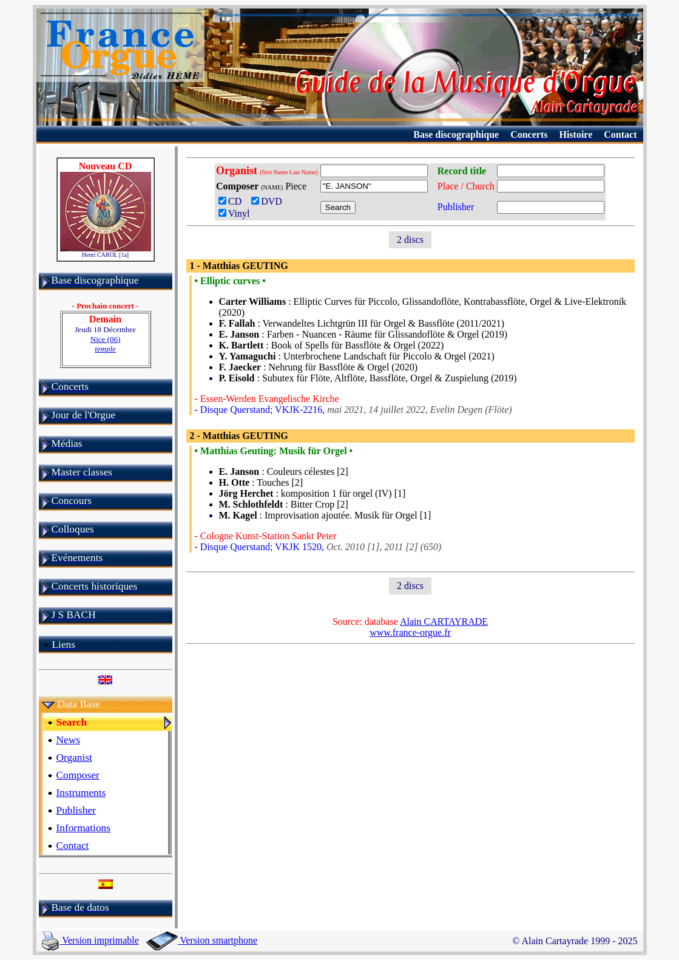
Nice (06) (105, 344)
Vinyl (233, 213)
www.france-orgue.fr (410, 632)
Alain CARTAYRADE (444, 621)
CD (232, 201)
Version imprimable (90, 940)
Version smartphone (201, 940)
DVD (269, 201)
